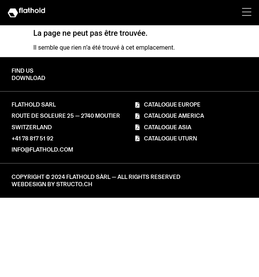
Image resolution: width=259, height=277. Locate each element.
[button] (28, 78)
